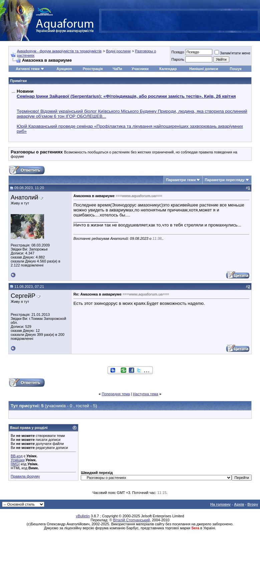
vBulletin (83, 516)
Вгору (252, 504)
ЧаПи (117, 69)
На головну (220, 504)
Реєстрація (93, 69)
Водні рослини (118, 51)
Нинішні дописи (203, 69)
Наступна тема (145, 394)
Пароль (177, 59)
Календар (168, 69)
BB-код (17, 456)
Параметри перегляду (224, 180)
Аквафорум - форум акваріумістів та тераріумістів (59, 51)
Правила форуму (25, 476)
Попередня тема (116, 394)
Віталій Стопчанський (131, 520)
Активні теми (27, 69)
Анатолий (24, 197)
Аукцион (64, 69)
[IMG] (15, 464)
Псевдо (177, 52)
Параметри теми (181, 180)
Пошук (235, 69)
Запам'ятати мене (232, 53)
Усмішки (18, 460)
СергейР (23, 295)
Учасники (140, 69)
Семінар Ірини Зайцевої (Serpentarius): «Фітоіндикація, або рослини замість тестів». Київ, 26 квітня (126, 96)
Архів (239, 504)
